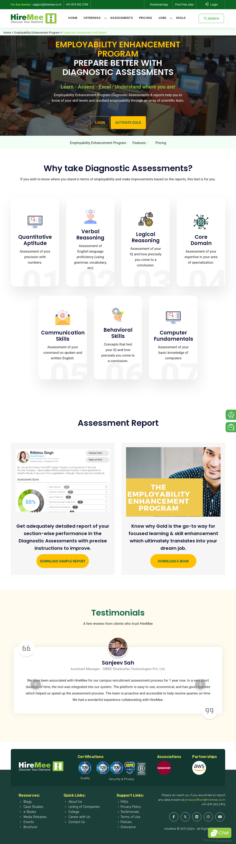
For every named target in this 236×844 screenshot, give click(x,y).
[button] (219, 833)
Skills (181, 18)
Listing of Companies (84, 807)
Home (72, 18)
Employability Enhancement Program (36, 32)
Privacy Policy (131, 807)
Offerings (92, 18)
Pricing (145, 18)
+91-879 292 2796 (213, 804)
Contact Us (76, 822)
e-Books (29, 812)
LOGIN (100, 123)
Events (28, 822)
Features (139, 143)
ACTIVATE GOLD (128, 123)
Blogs (27, 802)
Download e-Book (173, 561)
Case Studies (33, 807)
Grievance (128, 827)
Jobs (162, 18)
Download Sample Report (62, 561)
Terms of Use (130, 817)
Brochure (30, 827)
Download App (159, 4)
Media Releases (35, 817)
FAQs (124, 802)
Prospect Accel (223, 840)
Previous (36, 684)
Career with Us (79, 817)
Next (200, 684)
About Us (75, 802)
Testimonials (130, 812)
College (73, 812)
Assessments (121, 18)
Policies (126, 822)
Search (211, 18)
